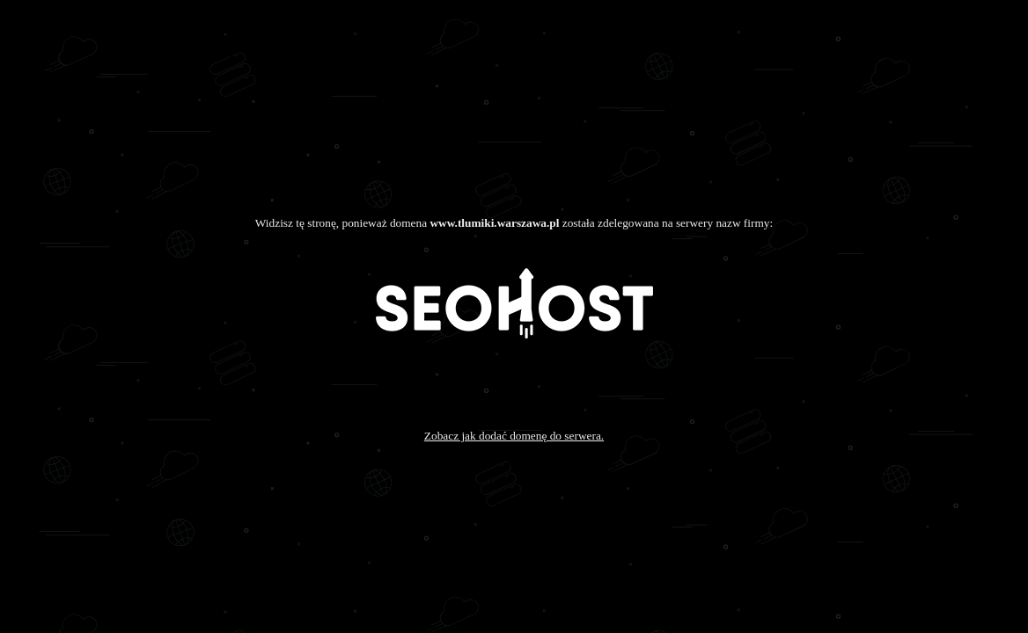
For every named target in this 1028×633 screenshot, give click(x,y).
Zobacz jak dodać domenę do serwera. (514, 435)
